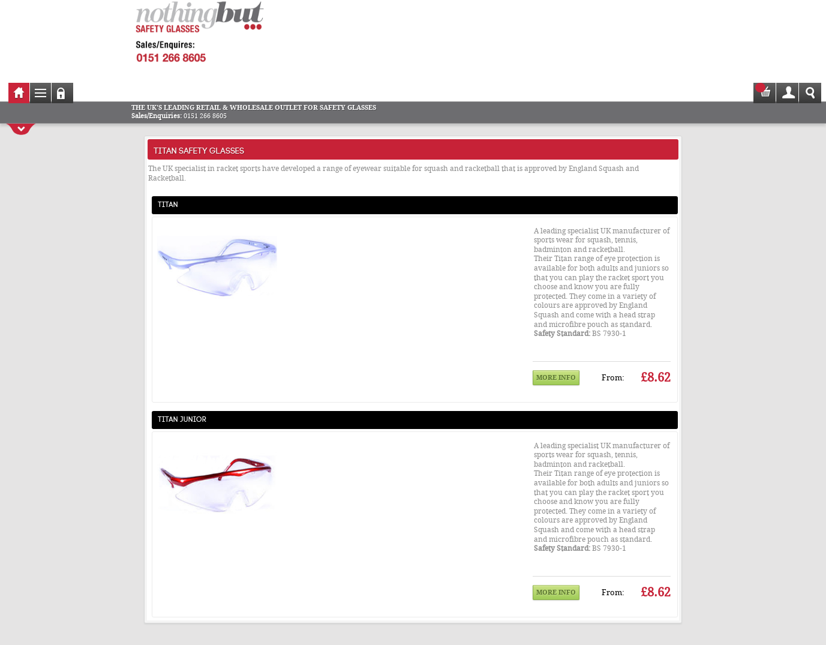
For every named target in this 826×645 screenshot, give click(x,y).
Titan (168, 203)
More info (556, 378)
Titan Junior (182, 418)
